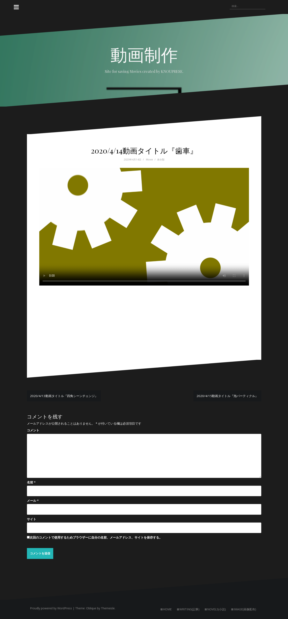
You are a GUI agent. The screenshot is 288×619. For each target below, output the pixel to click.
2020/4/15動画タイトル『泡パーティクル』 (227, 396)
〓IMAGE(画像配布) (243, 609)
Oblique (91, 608)
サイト (31, 519)
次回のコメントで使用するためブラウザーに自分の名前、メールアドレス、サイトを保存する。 (96, 537)
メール (33, 500)
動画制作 (144, 54)
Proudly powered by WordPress (51, 608)
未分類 (160, 159)
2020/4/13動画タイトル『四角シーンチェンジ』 (64, 396)
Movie (149, 159)
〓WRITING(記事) (188, 609)
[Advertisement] (144, 315)
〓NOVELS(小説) (215, 609)
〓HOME (166, 609)
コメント (33, 430)
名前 (31, 482)
